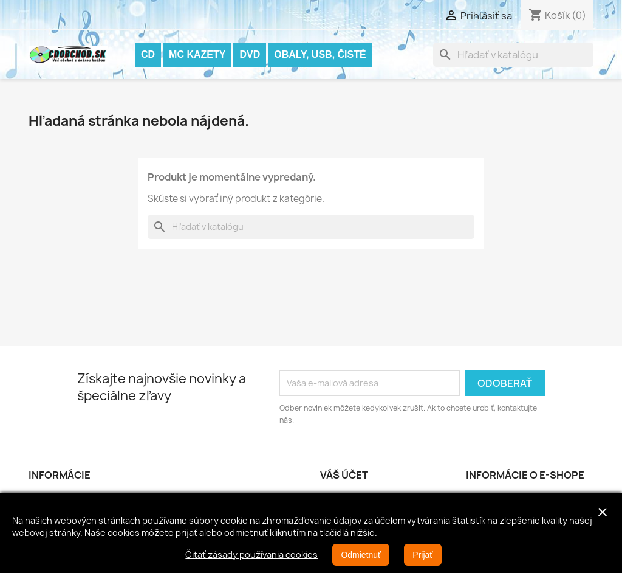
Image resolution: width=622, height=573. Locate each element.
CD (148, 54)
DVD (249, 54)
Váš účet (344, 475)
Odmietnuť (361, 555)
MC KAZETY (197, 54)
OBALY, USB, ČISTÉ (320, 54)
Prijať (422, 555)
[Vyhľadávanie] (513, 55)
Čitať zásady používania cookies (251, 554)
